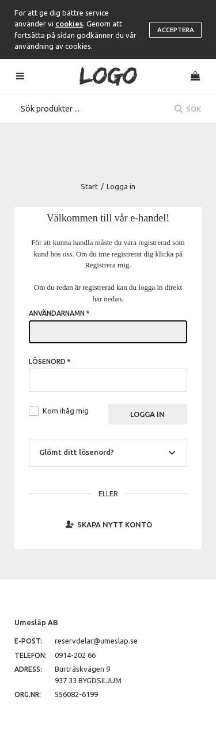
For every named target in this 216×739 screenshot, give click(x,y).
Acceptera (175, 29)
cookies (69, 24)
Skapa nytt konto (108, 524)
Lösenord (49, 361)
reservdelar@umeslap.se (96, 641)
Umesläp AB (36, 622)
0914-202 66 (75, 655)
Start (89, 186)
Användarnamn (59, 313)
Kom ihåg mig (66, 411)
